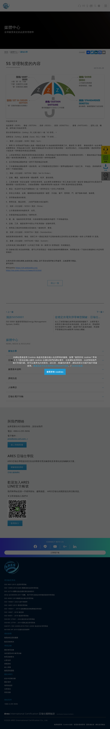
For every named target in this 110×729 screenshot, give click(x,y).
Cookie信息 (77, 365)
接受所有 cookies (55, 372)
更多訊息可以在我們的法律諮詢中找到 (50, 365)
